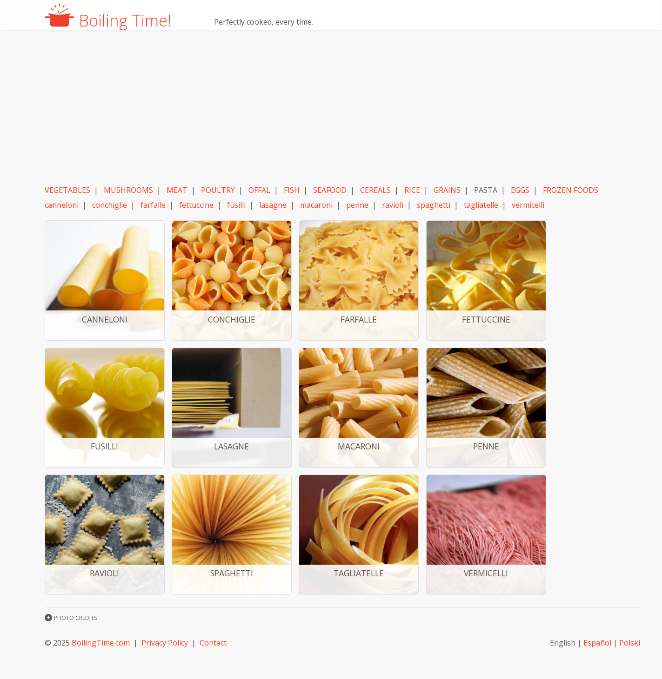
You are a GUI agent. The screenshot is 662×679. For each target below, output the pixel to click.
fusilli (236, 205)
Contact (213, 643)
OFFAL (259, 190)
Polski (629, 643)
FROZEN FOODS (570, 190)
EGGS (520, 190)
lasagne (273, 205)
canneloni (62, 205)
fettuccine (196, 205)
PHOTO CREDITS (75, 618)
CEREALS (375, 190)
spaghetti (433, 205)
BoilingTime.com (101, 643)
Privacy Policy (164, 643)
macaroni (316, 205)
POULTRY (218, 190)
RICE (412, 190)
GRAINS (447, 190)
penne (357, 205)
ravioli (392, 205)
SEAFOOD (330, 190)
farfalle (153, 205)
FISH (292, 190)
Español (597, 643)
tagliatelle (481, 205)
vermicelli (528, 205)
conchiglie (109, 205)
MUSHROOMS (128, 190)
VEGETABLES (67, 190)
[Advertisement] (342, 108)
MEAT (177, 190)
